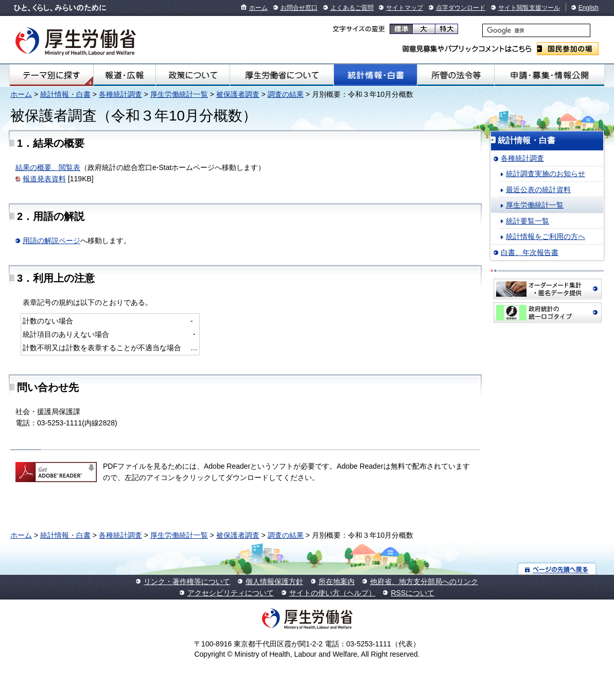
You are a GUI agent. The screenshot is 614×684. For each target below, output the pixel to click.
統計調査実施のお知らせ (545, 173)
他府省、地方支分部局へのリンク (424, 581)
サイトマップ (404, 7)
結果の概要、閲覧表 (47, 167)
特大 (446, 28)
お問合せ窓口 (299, 7)
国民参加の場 (568, 48)
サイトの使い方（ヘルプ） (332, 593)
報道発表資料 (44, 179)
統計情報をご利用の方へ (545, 236)
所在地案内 (337, 581)
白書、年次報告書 (529, 252)
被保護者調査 (237, 94)
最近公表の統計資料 (538, 189)
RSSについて (412, 593)
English (588, 7)
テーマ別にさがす (51, 75)
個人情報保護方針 (274, 581)
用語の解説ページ (51, 240)
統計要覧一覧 (527, 221)
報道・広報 (124, 75)
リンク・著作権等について (187, 581)
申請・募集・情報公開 (549, 75)
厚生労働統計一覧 (179, 94)
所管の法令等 (455, 75)
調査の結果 (286, 94)
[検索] (536, 30)
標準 (401, 28)
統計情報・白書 (375, 75)
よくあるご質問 (352, 7)
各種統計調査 (120, 94)
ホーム (258, 7)
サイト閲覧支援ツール (529, 7)
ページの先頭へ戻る (557, 569)
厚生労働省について (282, 75)
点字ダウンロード (460, 7)
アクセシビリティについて (230, 593)
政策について (193, 75)
